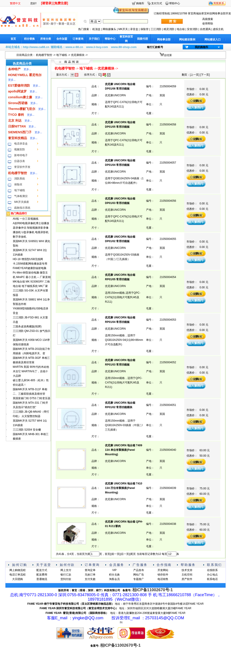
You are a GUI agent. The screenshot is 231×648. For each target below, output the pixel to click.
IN (121, 622)
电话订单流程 (17, 574)
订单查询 (78, 38)
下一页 (205, 74)
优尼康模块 (77, 55)
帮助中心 (174, 3)
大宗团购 (17, 579)
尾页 (133, 554)
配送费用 (41, 574)
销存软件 (163, 574)
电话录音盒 (21, 143)
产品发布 (138, 570)
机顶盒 (96, 29)
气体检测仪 (21, 196)
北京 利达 (15, 120)
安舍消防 (192, 29)
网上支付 (65, 570)
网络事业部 (164, 39)
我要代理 (142, 38)
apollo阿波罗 (17, 91)
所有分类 (45, 38)
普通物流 (41, 579)
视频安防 (19, 149)
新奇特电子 (21, 155)
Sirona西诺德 (17, 103)
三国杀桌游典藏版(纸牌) (27, 326)
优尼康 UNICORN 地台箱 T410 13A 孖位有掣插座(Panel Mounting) (123, 488)
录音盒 (134, 29)
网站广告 (138, 574)
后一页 (125, 554)
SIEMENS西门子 (20, 132)
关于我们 (94, 38)
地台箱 (181, 29)
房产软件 (187, 579)
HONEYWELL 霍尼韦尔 (25, 75)
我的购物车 (201, 47)
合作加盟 (61, 38)
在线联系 (212, 570)
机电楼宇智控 (44, 55)
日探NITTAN (17, 126)
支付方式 (156, 3)
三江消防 (156, 29)
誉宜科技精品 (17, 138)
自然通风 (205, 29)
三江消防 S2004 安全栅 (27, 429)
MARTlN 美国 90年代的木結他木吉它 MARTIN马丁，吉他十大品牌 (31, 371)
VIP (114, 570)
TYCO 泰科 (16, 114)
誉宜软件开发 (22, 167)
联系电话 (212, 579)
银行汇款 (65, 574)
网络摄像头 (109, 29)
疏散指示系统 (22, 207)
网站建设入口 (212, 39)
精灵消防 (169, 29)
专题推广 (138, 579)
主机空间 (187, 574)
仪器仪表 (19, 161)
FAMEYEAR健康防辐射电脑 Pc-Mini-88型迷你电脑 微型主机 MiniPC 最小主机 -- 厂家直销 (32, 273)
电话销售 (163, 579)
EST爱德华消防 (19, 85)
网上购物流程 (17, 570)
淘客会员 (114, 579)
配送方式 (41, 570)
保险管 (144, 29)
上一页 (195, 74)
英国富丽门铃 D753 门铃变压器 (31, 398)
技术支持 (187, 570)
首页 (13, 38)
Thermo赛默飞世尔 (21, 109)
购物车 (140, 3)
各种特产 (14, 69)
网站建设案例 (187, 39)
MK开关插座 (21, 202)
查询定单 (90, 570)
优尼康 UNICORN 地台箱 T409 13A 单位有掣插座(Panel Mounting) (123, 450)
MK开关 (123, 29)
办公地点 (212, 574)
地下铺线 (61, 55)
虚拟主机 (218, 29)
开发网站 (163, 570)
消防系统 (19, 178)
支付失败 (90, 579)
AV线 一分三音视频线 (25, 218)
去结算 (168, 55)
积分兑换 (114, 574)
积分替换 (29, 38)
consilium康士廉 (20, 97)
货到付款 (65, 579)
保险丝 (18, 184)
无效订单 (90, 574)
